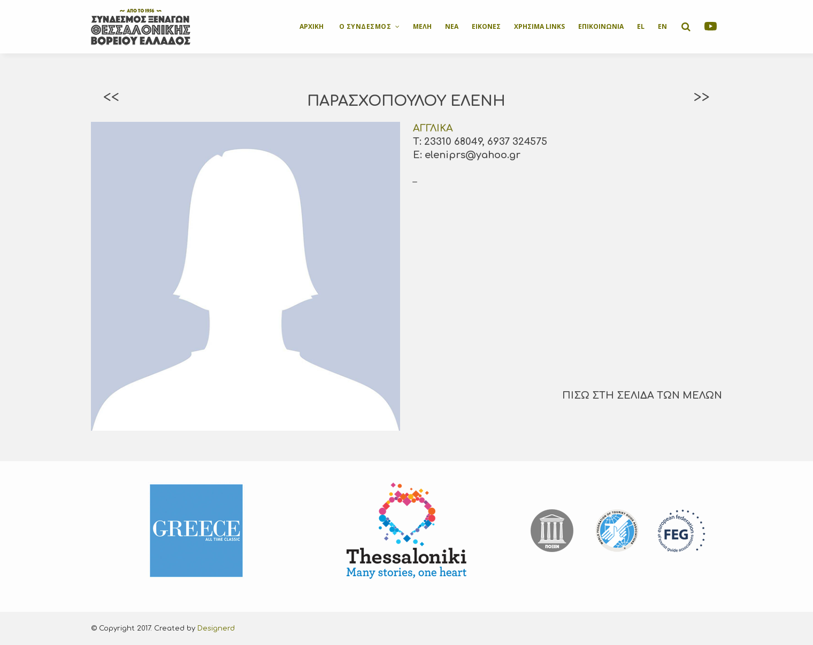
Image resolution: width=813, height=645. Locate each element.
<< (111, 97)
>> (702, 97)
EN (662, 26)
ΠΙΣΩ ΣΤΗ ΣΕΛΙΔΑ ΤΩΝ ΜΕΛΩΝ (642, 395)
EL (641, 26)
